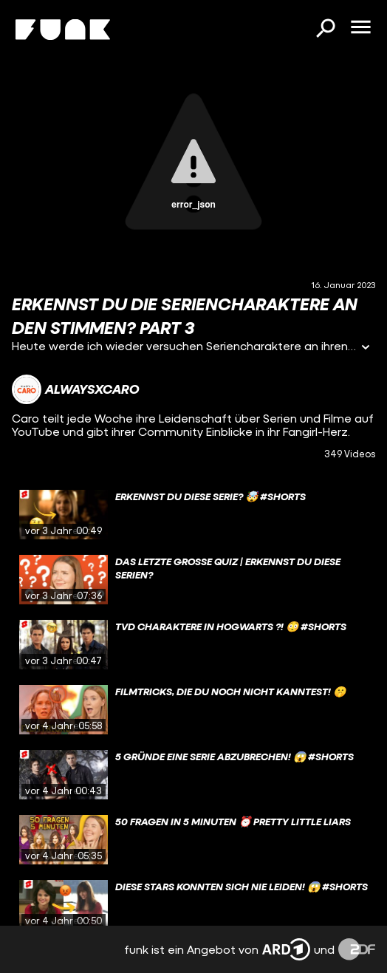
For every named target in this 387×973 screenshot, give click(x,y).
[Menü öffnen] (360, 28)
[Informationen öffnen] (365, 348)
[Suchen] (325, 30)
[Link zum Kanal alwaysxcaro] (75, 389)
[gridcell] (193, 515)
